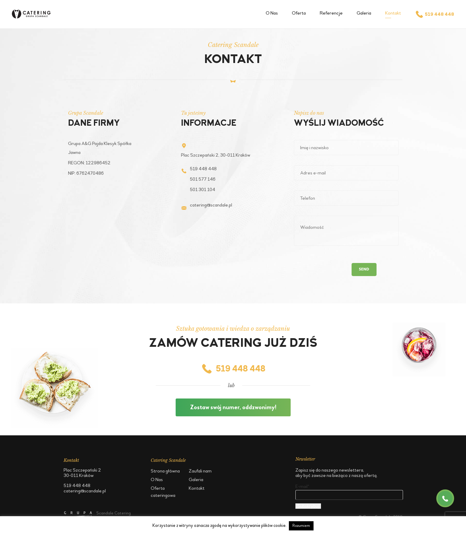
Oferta (299, 13)
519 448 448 (434, 14)
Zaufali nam (200, 471)
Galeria (364, 13)
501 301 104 (202, 189)
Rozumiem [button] (301, 525)
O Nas (272, 13)
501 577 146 (202, 179)
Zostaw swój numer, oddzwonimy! (233, 407)
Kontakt (393, 13)
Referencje (331, 13)
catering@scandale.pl (211, 205)
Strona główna (165, 471)
